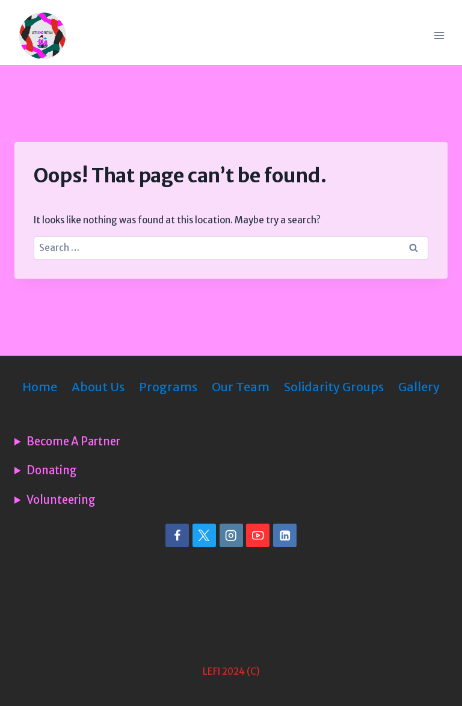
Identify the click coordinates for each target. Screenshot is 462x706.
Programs (168, 386)
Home (39, 386)
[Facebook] (177, 535)
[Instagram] (231, 535)
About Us (98, 386)
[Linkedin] (285, 535)
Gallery (419, 386)
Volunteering (61, 500)
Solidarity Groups (334, 386)
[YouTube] (258, 535)
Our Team (241, 386)
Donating (51, 470)
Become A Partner (73, 441)
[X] (204, 535)
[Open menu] (439, 35)
